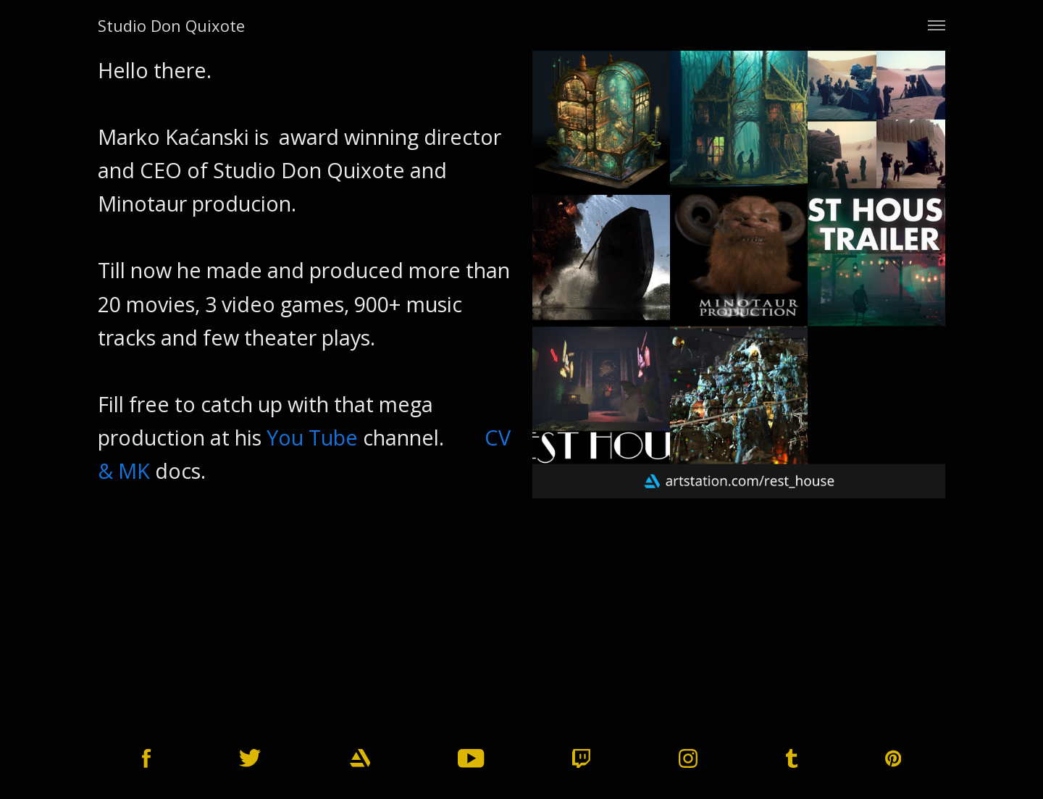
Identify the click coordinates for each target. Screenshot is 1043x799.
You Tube (312, 437)
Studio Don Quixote (171, 25)
